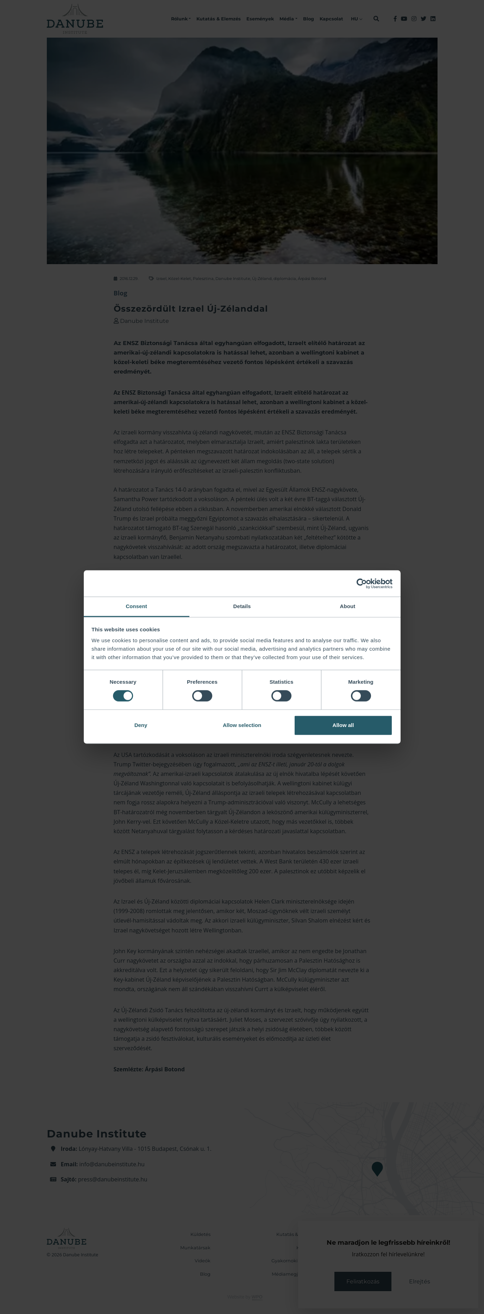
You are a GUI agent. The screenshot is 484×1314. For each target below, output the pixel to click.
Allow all (343, 725)
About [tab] (348, 606)
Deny (140, 725)
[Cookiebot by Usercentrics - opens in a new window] (361, 583)
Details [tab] (242, 606)
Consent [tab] (136, 606)
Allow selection (242, 725)
